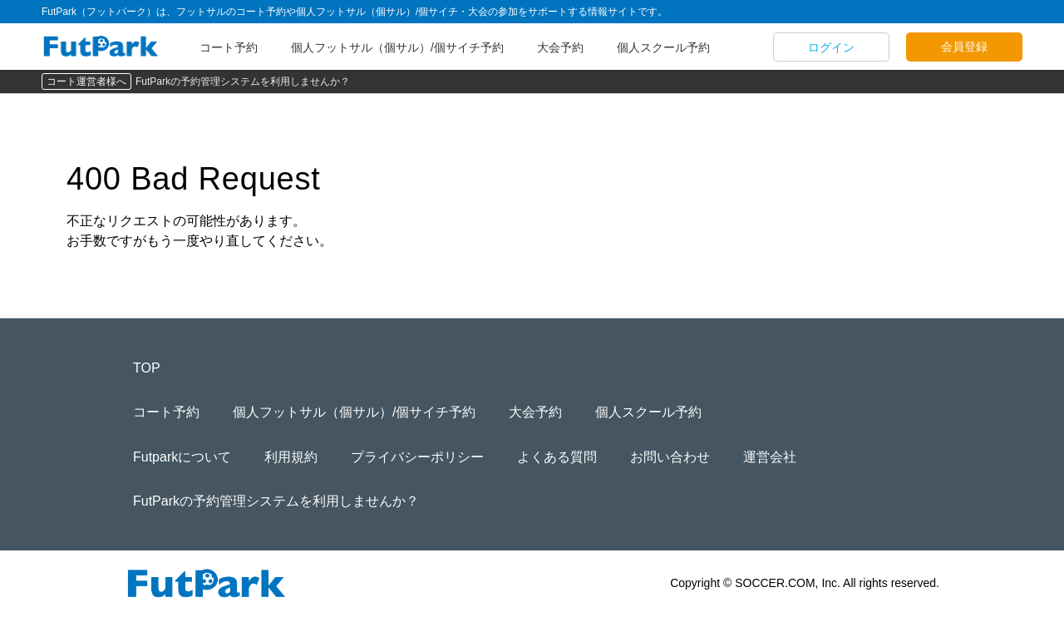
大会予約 (560, 47)
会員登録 (964, 46)
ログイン (831, 47)
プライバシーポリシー (417, 457)
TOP (146, 368)
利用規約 (291, 457)
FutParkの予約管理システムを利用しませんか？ (242, 81)
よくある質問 (557, 457)
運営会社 (769, 457)
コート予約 (229, 47)
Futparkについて (182, 457)
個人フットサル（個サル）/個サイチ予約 (397, 47)
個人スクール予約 (663, 47)
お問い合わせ (670, 457)
